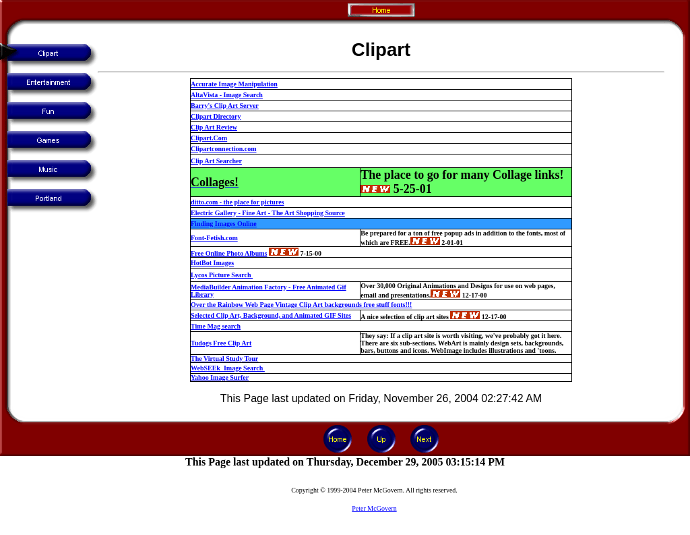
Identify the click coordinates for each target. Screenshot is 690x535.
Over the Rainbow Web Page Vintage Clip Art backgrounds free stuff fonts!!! (301, 304)
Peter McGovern (374, 508)
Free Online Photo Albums (229, 253)
